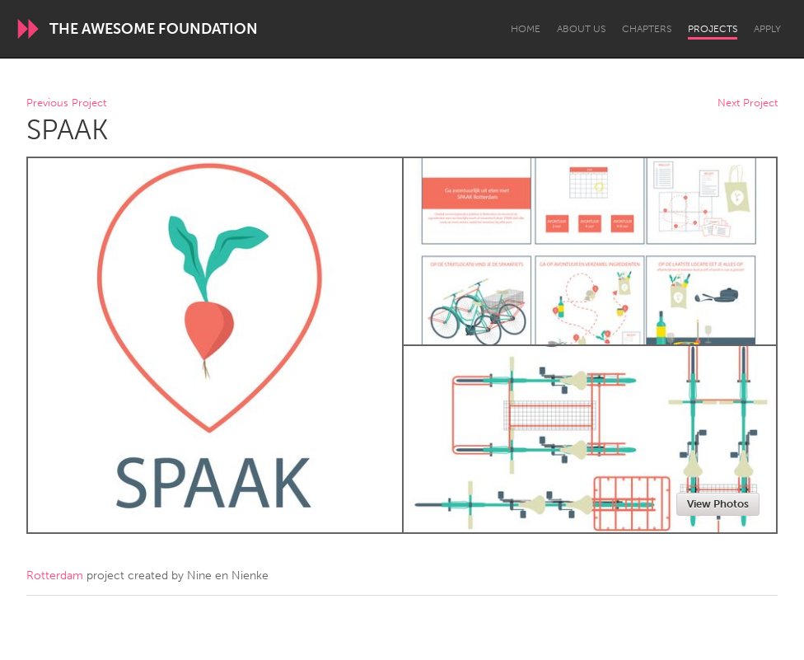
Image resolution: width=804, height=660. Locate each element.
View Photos (718, 504)
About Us (581, 29)
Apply (767, 29)
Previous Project (66, 103)
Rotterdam (54, 576)
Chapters (646, 29)
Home (525, 29)
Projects (712, 29)
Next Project (748, 103)
